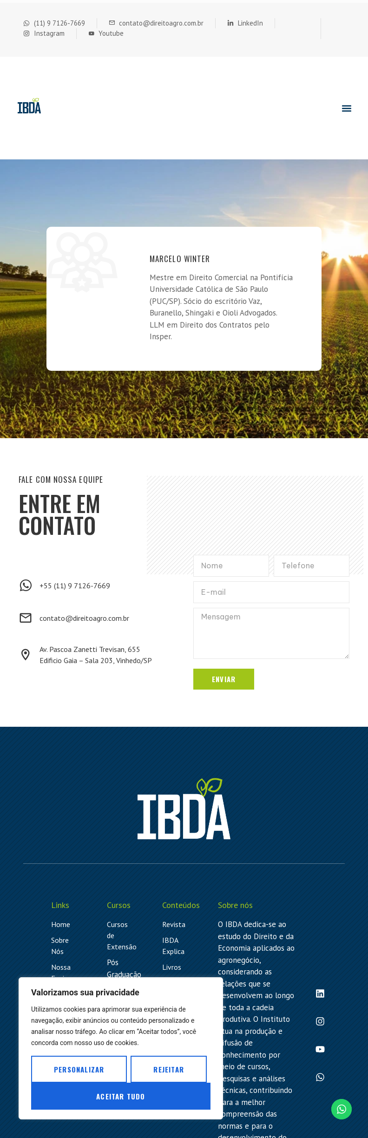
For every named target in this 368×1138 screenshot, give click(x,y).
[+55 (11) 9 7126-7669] (26, 585)
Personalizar (79, 1069)
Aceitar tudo (120, 1096)
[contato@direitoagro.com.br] (26, 618)
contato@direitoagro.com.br (84, 618)
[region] (121, 1048)
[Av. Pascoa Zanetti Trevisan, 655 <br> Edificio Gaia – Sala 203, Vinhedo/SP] (26, 655)
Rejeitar (168, 1069)
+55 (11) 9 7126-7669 (74, 585)
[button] (346, 108)
